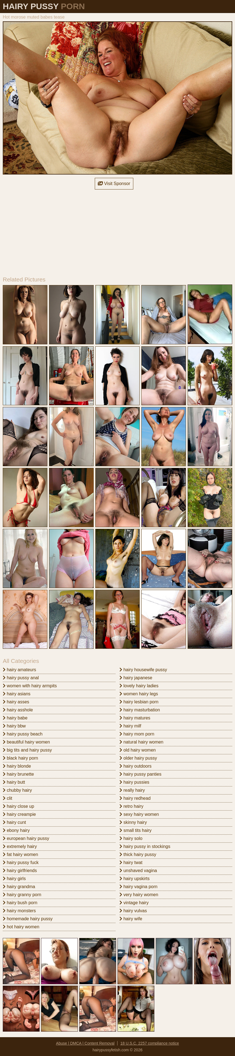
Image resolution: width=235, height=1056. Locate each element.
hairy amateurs (19, 669)
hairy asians (16, 693)
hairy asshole (18, 710)
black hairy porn (20, 758)
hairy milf (130, 726)
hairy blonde (17, 766)
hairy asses (16, 701)
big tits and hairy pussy (27, 750)
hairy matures (134, 718)
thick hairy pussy (137, 854)
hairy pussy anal (21, 677)
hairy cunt (14, 822)
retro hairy (131, 806)
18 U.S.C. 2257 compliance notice (149, 1043)
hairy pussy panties (140, 774)
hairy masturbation (139, 710)
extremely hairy (20, 846)
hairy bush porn (20, 902)
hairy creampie (19, 814)
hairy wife (130, 918)
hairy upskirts (134, 878)
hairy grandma (19, 886)
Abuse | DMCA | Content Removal (85, 1043)
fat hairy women (20, 854)
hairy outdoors (135, 766)
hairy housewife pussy (143, 669)
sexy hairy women (139, 814)
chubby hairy (17, 790)
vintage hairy (134, 902)
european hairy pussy (26, 838)
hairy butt (14, 782)
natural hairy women (141, 742)
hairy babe (15, 718)
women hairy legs (138, 693)
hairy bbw (14, 726)
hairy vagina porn (138, 886)
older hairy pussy (138, 758)
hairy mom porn (136, 734)
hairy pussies (134, 782)
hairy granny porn (22, 894)
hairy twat (130, 862)
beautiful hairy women (26, 742)
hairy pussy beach (22, 734)
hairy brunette (18, 774)
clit (7, 798)
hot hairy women (21, 926)
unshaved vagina (138, 870)
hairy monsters (19, 910)
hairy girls (14, 878)
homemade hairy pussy (28, 918)
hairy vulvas (133, 910)
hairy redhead (134, 798)
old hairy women (137, 750)
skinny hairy (133, 822)
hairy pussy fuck (21, 862)
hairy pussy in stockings (144, 846)
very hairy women (138, 894)
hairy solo (130, 838)
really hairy (132, 790)
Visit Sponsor (114, 183)
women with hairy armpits (30, 685)
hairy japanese (135, 677)
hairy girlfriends (20, 870)
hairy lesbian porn (139, 701)
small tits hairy (135, 830)
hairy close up (18, 806)
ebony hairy (16, 830)
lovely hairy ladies (139, 685)
